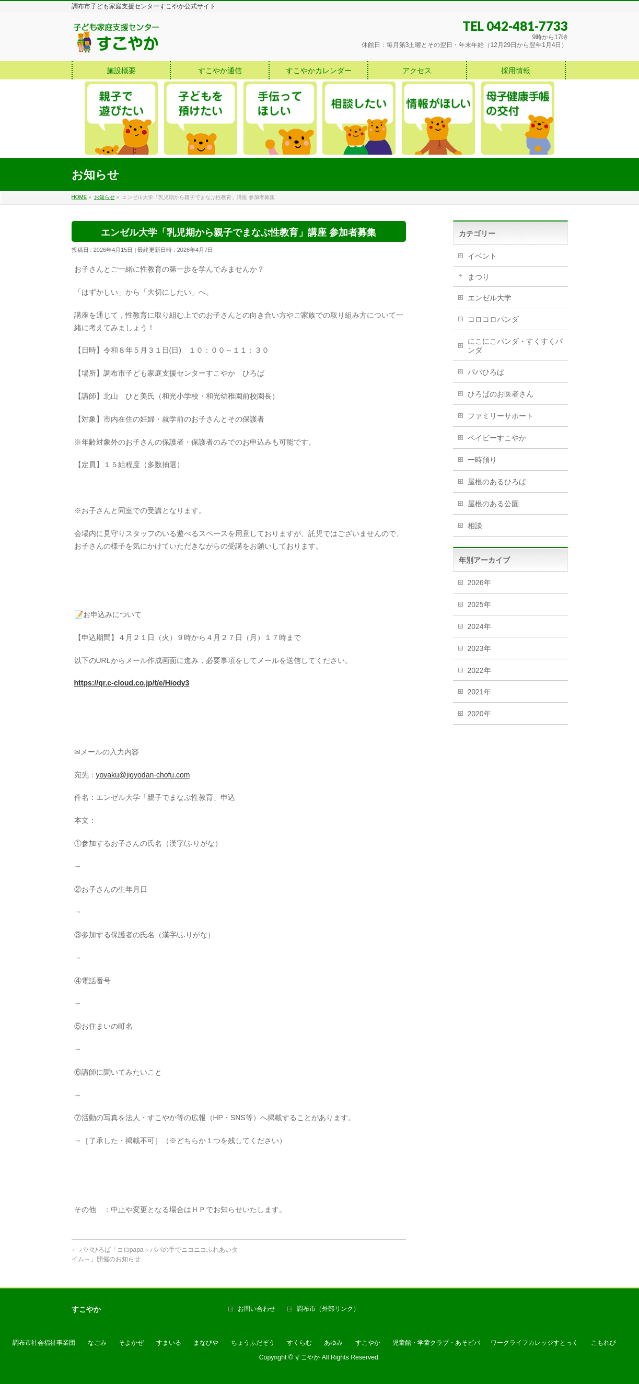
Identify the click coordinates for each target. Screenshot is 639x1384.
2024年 (479, 626)
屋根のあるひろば (497, 482)
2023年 (479, 648)
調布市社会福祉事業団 (44, 1342)
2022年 (479, 670)
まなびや (205, 1342)
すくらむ (299, 1342)
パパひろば (486, 372)
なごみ (97, 1342)
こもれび (603, 1342)
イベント (482, 256)
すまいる (168, 1342)
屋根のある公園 (493, 503)
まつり (479, 277)
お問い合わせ (256, 1309)
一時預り (482, 460)
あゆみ (333, 1342)
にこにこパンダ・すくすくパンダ (515, 345)
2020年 (479, 714)
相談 (475, 525)
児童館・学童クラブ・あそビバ (436, 1342)
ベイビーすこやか (497, 438)
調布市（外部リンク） (328, 1309)
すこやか (367, 1342)
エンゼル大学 (490, 298)
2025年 (479, 604)
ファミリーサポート (500, 416)
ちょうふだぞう (253, 1342)
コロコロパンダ (493, 319)
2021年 (479, 692)
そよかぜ (131, 1342)
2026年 (479, 582)
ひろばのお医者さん (500, 394)
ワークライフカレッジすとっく (534, 1342)
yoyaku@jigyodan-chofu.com (143, 775)
